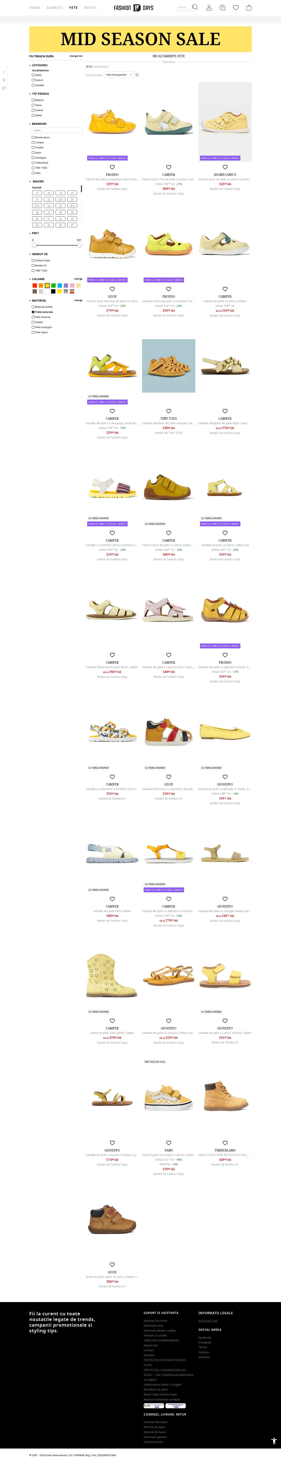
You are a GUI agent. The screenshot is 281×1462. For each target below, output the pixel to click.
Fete (73, 7)
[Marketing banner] (140, 39)
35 (48, 225)
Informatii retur (153, 1325)
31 (48, 218)
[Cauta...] (187, 7)
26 (37, 212)
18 (48, 193)
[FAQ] (222, 7)
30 (37, 218)
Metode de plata (154, 1427)
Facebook (204, 1337)
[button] (119, 74)
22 (48, 199)
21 (37, 199)
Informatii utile (207, 1321)
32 (60, 218)
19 (60, 193)
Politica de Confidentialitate (161, 1340)
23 (72, 199)
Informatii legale (215, 1313)
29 (72, 212)
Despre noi (150, 1345)
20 (72, 193)
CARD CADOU (176, 19)
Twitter (4, 88)
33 (72, 218)
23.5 (37, 206)
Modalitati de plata (156, 1389)
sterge (78, 278)
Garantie (149, 1355)
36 (60, 225)
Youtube (203, 1352)
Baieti (90, 7)
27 (48, 212)
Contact (149, 1350)
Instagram (205, 1342)
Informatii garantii (155, 1437)
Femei (35, 7)
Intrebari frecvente (155, 1321)
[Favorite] (235, 7)
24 (48, 206)
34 (37, 225)
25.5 (72, 206)
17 (37, 193)
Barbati (55, 7)
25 (60, 206)
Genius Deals (140, 19)
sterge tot (76, 56)
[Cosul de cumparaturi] (248, 7)
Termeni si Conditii (155, 1335)
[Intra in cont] (209, 8)
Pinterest (204, 1357)
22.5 (60, 199)
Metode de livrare (155, 1432)
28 (60, 212)
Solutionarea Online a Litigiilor (163, 1384)
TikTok (202, 1347)
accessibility (274, 1441)
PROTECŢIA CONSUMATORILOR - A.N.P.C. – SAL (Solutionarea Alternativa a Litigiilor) (168, 1375)
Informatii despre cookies (160, 1330)
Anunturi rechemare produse (162, 1399)
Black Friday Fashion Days (160, 1394)
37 (72, 225)
